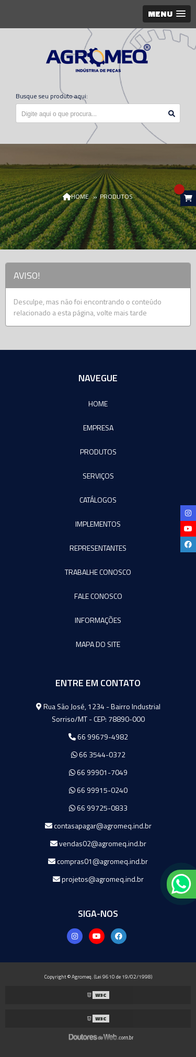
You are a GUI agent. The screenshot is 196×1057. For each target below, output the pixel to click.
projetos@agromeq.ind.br (98, 878)
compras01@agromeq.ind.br (98, 861)
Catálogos (98, 499)
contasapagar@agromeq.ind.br (98, 825)
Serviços (98, 475)
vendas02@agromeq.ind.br (98, 843)
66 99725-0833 (98, 807)
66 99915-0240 (98, 790)
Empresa (98, 427)
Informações (98, 620)
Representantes (98, 547)
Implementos (98, 523)
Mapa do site (98, 644)
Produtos (98, 451)
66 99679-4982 (98, 736)
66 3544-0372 (98, 754)
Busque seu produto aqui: (52, 96)
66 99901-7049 (98, 772)
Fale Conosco (98, 595)
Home (98, 403)
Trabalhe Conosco (98, 571)
